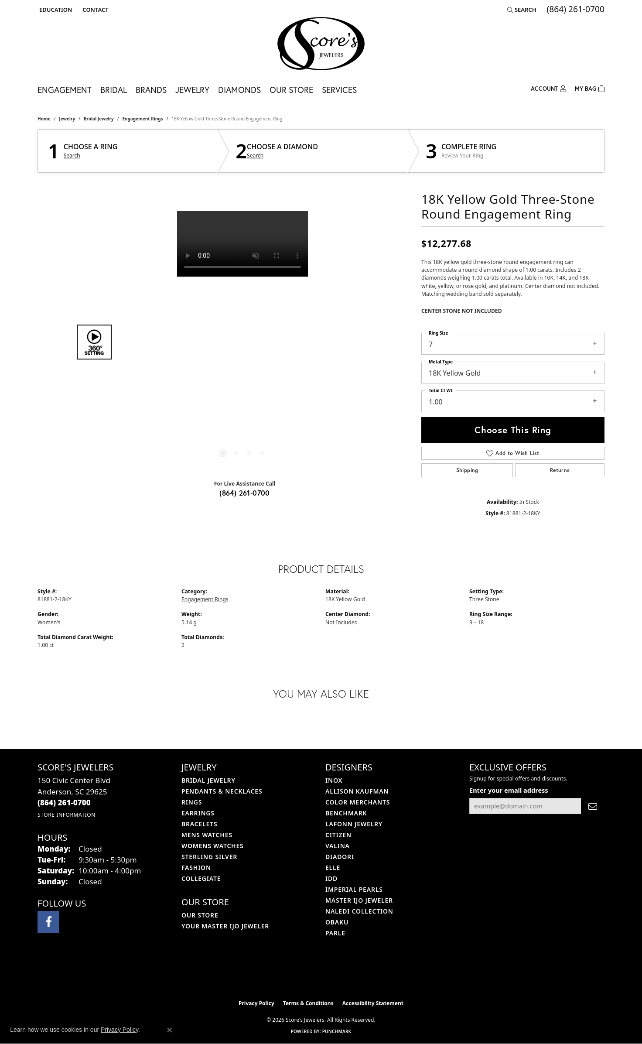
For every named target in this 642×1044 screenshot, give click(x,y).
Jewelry (192, 89)
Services (339, 89)
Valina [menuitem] (337, 846)
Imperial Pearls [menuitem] (354, 889)
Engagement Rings (142, 119)
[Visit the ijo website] (299, 973)
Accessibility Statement (372, 1003)
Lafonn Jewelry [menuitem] (353, 824)
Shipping (467, 470)
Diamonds (239, 89)
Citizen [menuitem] (338, 835)
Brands (151, 89)
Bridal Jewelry (99, 119)
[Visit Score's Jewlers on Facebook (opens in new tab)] (48, 922)
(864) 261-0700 (244, 492)
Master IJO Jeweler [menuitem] (359, 900)
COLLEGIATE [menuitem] (201, 878)
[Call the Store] (64, 803)
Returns (560, 470)
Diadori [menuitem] (339, 856)
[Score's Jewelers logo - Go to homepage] (321, 43)
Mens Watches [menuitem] (206, 835)
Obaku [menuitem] (336, 922)
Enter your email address (508, 790)
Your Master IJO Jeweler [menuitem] (225, 926)
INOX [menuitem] (333, 780)
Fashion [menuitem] (196, 867)
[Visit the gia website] (341, 973)
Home (44, 119)
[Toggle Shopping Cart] (589, 88)
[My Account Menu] (548, 88)
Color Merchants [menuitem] (357, 802)
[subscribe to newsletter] (592, 806)
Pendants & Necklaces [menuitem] (221, 791)
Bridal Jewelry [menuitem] (208, 780)
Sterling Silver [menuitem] (209, 856)
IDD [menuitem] (331, 878)
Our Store (291, 89)
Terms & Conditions (308, 1003)
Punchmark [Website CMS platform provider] (337, 1031)
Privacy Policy (256, 1003)
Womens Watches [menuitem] (212, 846)
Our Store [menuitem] (200, 915)
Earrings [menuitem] (198, 813)
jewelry (67, 119)
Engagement (65, 89)
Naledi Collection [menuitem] (359, 911)
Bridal (113, 89)
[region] (242, 342)
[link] (94, 9)
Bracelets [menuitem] (199, 824)
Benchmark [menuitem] (346, 813)
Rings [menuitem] (191, 802)
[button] (55, 9)
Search (72, 156)
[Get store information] (67, 814)
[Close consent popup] (169, 1030)
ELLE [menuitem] (332, 867)
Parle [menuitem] (335, 933)
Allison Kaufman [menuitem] (357, 791)
